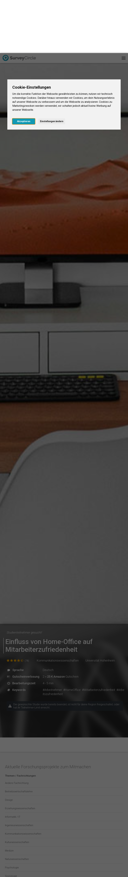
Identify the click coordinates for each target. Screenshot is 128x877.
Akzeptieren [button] (23, 68)
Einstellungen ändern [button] (51, 68)
